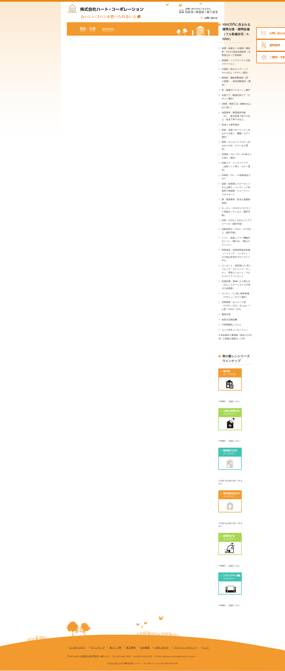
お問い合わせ (210, 17)
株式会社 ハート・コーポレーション (143, 663)
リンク (205, 647)
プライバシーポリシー (185, 647)
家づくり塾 (115, 647)
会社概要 (145, 647)
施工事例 (131, 647)
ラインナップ (98, 647)
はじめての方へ (77, 647)
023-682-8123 (123, 656)
